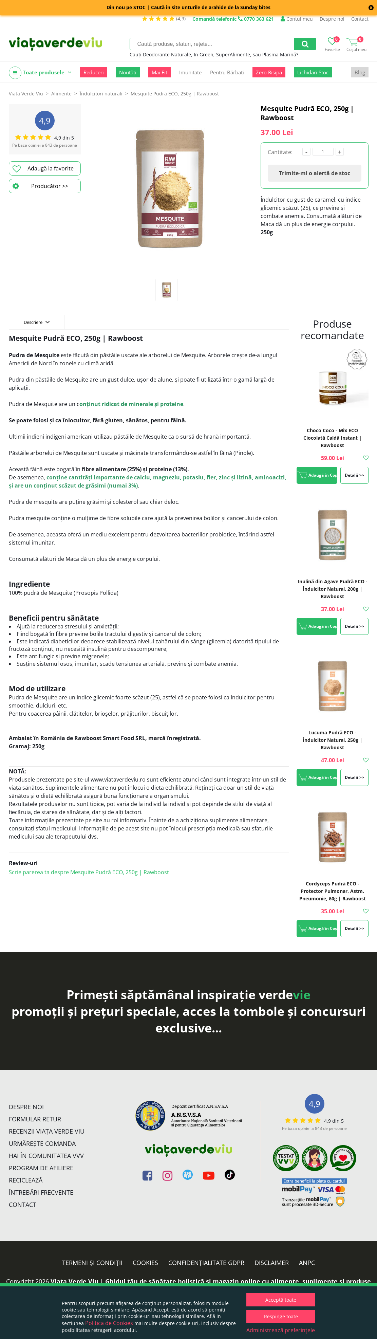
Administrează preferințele (280, 1330)
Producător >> (40, 186)
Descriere (37, 322)
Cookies (145, 1263)
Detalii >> (354, 475)
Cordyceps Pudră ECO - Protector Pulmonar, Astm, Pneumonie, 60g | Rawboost (332, 891)
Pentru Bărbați (227, 72)
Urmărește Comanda (42, 1143)
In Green (203, 54)
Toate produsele (40, 73)
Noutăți (127, 72)
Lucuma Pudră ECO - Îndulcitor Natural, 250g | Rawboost (332, 740)
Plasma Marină (279, 54)
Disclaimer (272, 1263)
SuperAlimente (233, 54)
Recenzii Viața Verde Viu (46, 1131)
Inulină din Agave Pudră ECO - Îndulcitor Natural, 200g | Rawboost (332, 589)
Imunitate (190, 72)
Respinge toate (281, 1316)
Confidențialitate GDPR (206, 1263)
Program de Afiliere (41, 1168)
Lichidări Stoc (312, 72)
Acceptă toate (280, 1300)
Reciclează (25, 1180)
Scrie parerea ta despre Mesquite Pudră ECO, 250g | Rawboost (89, 872)
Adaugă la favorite (43, 169)
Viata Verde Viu (26, 93)
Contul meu (297, 19)
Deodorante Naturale (167, 54)
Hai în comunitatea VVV (46, 1156)
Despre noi (332, 19)
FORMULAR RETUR (35, 1119)
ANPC (307, 1263)
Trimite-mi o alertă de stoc (314, 173)
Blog (360, 72)
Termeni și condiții (92, 1263)
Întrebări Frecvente (41, 1192)
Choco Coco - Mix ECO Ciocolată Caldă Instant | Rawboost (332, 437)
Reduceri (93, 72)
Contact (360, 19)
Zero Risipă (269, 72)
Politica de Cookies (109, 1323)
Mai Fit (159, 72)
